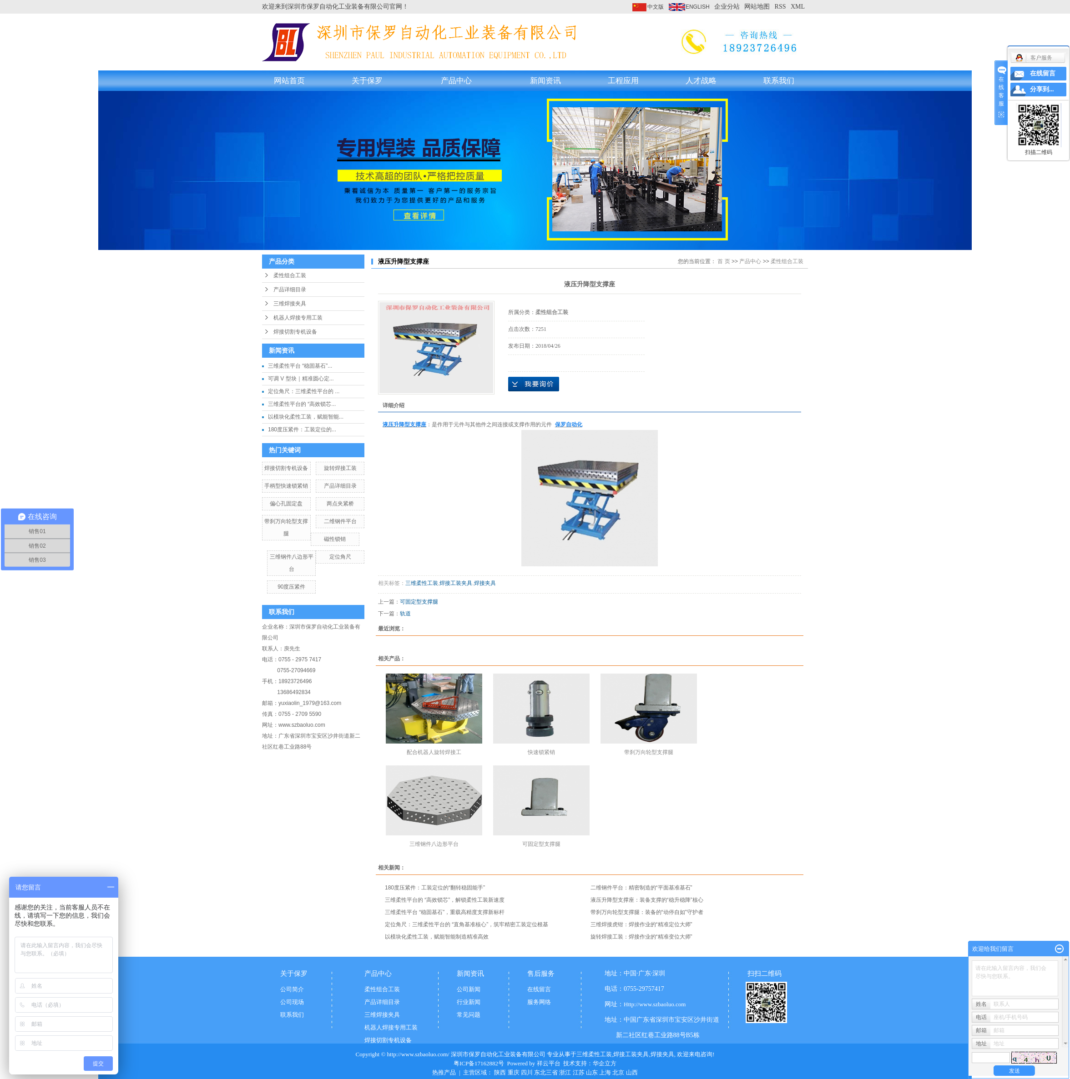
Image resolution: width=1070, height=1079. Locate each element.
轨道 (405, 613)
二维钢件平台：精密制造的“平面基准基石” (641, 887)
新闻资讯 (545, 80)
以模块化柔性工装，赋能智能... (305, 417)
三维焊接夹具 (289, 303)
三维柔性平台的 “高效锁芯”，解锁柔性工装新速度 (445, 900)
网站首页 (289, 80)
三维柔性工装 (421, 583)
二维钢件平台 (340, 521)
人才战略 (701, 80)
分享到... (1042, 89)
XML (798, 6)
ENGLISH (698, 7)
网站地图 (757, 6)
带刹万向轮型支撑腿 (648, 752)
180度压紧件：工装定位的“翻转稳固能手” (435, 887)
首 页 (723, 261)
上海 (605, 1072)
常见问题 (468, 1015)
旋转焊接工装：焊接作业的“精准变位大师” (641, 937)
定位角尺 (340, 557)
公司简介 (292, 989)
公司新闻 (468, 989)
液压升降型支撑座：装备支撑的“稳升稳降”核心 (647, 900)
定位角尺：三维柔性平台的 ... (303, 391)
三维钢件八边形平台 (434, 844)
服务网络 (539, 1002)
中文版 (655, 7)
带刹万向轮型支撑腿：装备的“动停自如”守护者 (647, 912)
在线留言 (539, 989)
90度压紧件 (291, 587)
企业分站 (727, 6)
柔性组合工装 (289, 275)
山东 (592, 1072)
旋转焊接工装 (340, 468)
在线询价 (533, 384)
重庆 (514, 1072)
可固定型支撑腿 (419, 602)
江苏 (579, 1072)
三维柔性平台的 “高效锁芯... (302, 404)
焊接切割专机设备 (295, 332)
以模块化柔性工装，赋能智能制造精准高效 (437, 937)
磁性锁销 (335, 539)
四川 (527, 1072)
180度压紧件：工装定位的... (302, 429)
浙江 (565, 1072)
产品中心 (456, 80)
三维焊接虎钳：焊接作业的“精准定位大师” (641, 924)
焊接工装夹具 (455, 583)
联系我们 (778, 80)
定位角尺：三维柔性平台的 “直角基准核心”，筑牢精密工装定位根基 (466, 924)
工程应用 (623, 80)
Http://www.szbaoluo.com (655, 1004)
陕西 (500, 1072)
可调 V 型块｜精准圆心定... (301, 378)
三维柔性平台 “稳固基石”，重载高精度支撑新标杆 (445, 912)
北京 (618, 1072)
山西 (632, 1072)
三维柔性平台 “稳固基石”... (300, 366)
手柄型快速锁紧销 (286, 486)
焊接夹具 (485, 583)
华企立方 (604, 1063)
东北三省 (546, 1072)
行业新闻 (468, 1002)
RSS (780, 6)
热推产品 (444, 1072)
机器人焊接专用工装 (298, 318)
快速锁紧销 (541, 752)
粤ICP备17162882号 (479, 1063)
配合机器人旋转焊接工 (434, 752)
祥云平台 (548, 1063)
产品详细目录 (289, 289)
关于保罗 (367, 80)
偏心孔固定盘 (286, 503)
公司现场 (292, 1002)
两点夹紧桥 (340, 503)
